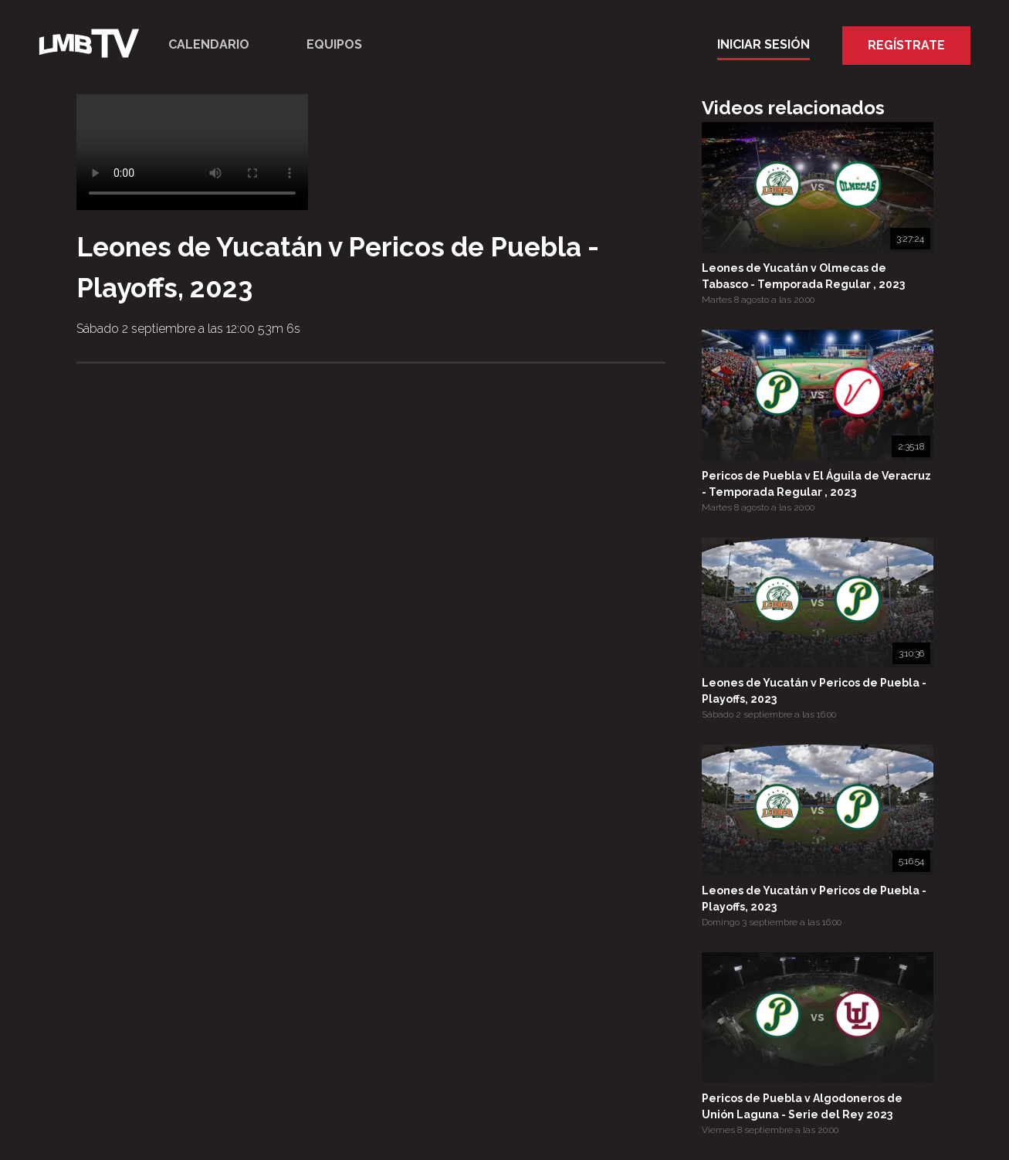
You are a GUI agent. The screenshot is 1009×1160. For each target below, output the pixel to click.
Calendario (208, 44)
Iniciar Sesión (763, 44)
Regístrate (906, 45)
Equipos (334, 44)
